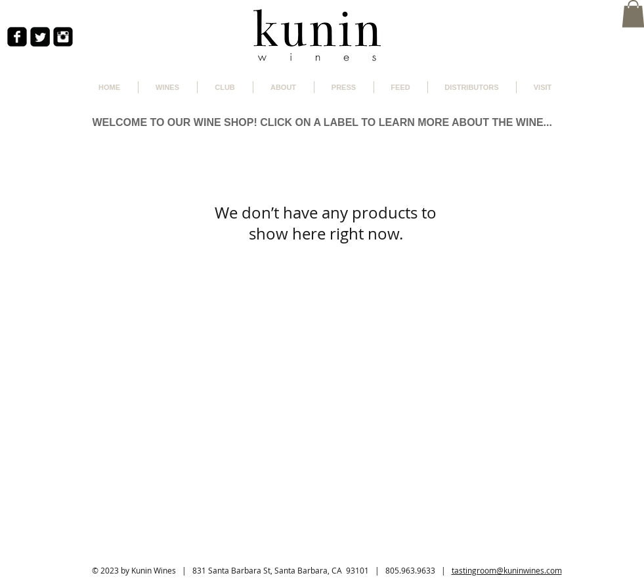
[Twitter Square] (40, 37)
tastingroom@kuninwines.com (507, 570)
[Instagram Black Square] (63, 37)
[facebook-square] (17, 37)
